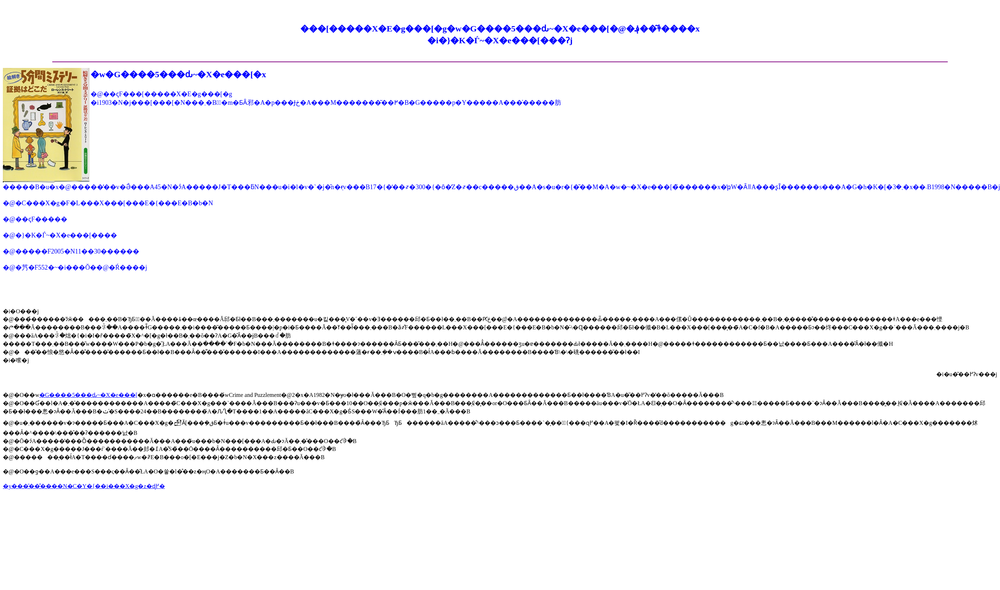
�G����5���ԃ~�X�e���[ (88, 395)
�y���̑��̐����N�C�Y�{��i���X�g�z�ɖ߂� (84, 486)
